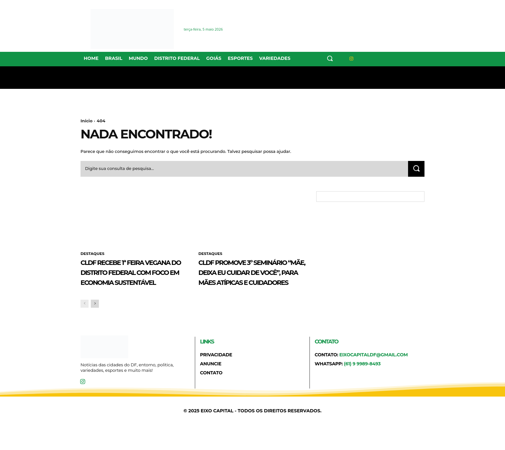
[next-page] (95, 325)
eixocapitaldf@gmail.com (373, 376)
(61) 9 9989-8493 (362, 385)
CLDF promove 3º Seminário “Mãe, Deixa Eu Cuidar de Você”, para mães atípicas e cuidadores (250, 283)
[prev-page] (85, 325)
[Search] (415, 170)
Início (86, 120)
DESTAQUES (93, 255)
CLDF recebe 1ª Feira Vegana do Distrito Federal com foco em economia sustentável (133, 283)
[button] (329, 58)
